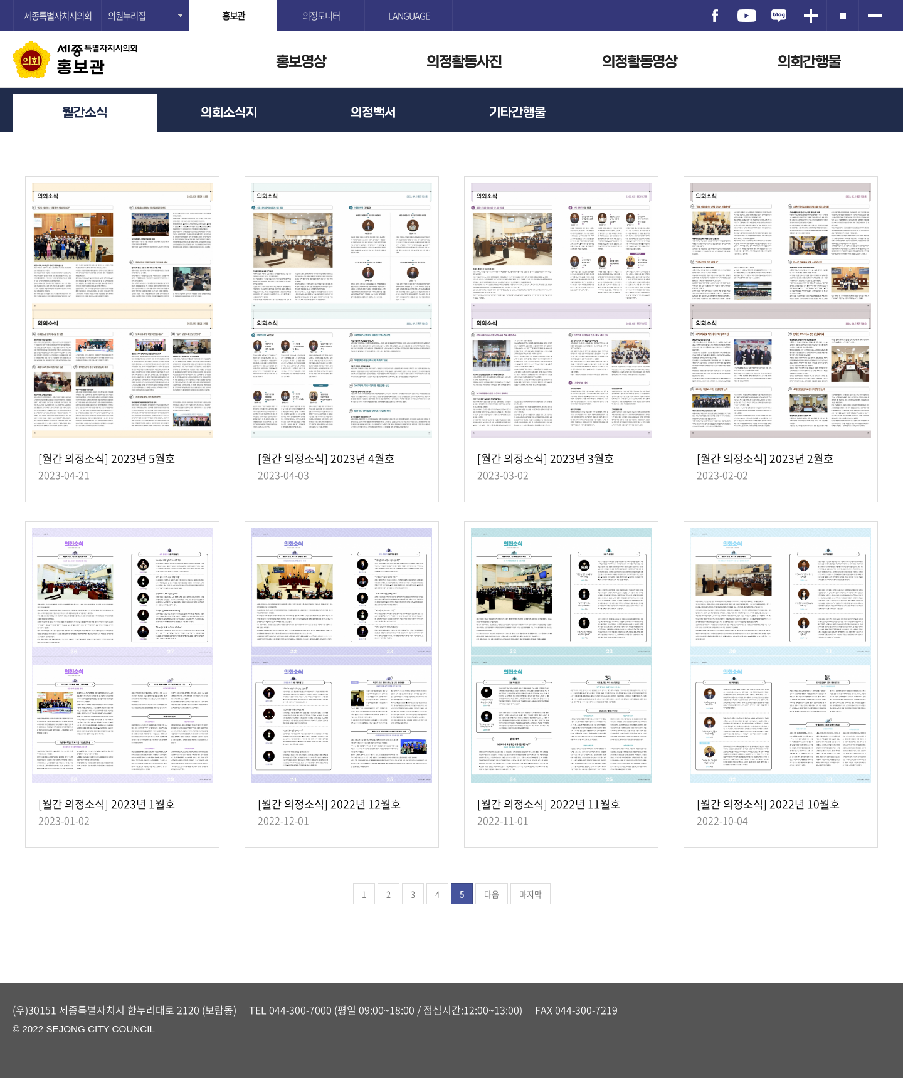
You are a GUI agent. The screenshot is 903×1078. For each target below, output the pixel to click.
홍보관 (81, 67)
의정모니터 (321, 16)
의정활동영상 (639, 61)
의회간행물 (809, 61)
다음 (491, 894)
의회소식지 (229, 112)
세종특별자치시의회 (58, 16)
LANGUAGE (409, 16)
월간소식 (84, 112)
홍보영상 (301, 61)
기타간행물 (517, 112)
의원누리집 (126, 16)
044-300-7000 (300, 1009)
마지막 (530, 894)
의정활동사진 (464, 61)
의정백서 (373, 112)
